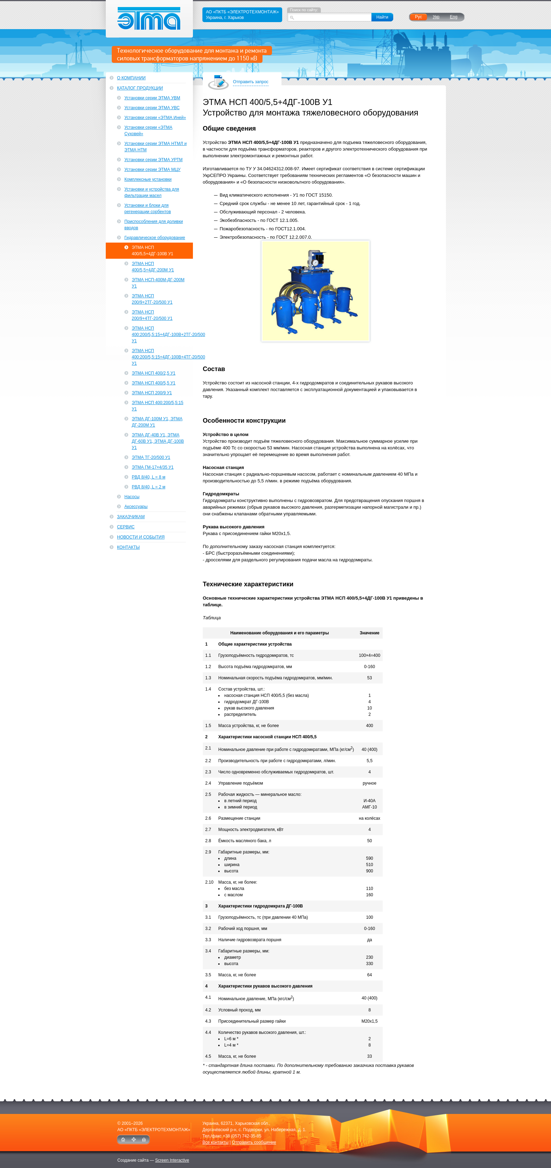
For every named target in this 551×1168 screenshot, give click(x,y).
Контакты (128, 547)
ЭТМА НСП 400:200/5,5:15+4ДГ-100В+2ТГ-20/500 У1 (162, 334)
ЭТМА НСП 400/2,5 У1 (153, 373)
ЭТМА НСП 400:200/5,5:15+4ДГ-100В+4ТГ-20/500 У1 (162, 357)
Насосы (132, 496)
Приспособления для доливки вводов (153, 224)
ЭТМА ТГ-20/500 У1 (151, 457)
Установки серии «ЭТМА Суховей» (148, 130)
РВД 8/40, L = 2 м (148, 486)
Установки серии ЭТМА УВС (152, 107)
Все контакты (215, 1142)
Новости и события (140, 537)
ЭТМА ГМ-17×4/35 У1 (153, 467)
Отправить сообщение (254, 1142)
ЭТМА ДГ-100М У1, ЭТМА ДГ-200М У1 (157, 422)
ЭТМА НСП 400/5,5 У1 (153, 383)
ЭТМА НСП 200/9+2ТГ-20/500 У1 (152, 299)
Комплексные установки (147, 179)
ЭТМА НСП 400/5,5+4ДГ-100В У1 (152, 250)
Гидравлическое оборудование (154, 237)
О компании (131, 77)
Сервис (126, 526)
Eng (453, 16)
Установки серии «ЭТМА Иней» (155, 117)
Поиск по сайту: (304, 10)
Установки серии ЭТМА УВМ (152, 97)
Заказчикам (131, 516)
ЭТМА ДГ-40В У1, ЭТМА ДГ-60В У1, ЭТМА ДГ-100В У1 (158, 441)
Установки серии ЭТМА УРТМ (153, 159)
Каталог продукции (140, 88)
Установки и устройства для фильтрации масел (151, 192)
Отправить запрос (250, 82)
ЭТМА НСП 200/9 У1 (152, 392)
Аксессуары (136, 506)
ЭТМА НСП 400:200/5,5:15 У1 (157, 405)
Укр (436, 16)
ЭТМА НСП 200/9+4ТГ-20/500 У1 (152, 315)
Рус (418, 16)
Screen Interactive (172, 1160)
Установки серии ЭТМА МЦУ (152, 169)
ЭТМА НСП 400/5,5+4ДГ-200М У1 (153, 266)
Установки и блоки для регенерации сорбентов (147, 208)
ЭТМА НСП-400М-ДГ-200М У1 (158, 283)
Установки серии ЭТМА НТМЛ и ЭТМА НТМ (155, 146)
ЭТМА (149, 19)
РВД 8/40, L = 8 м (148, 477)
